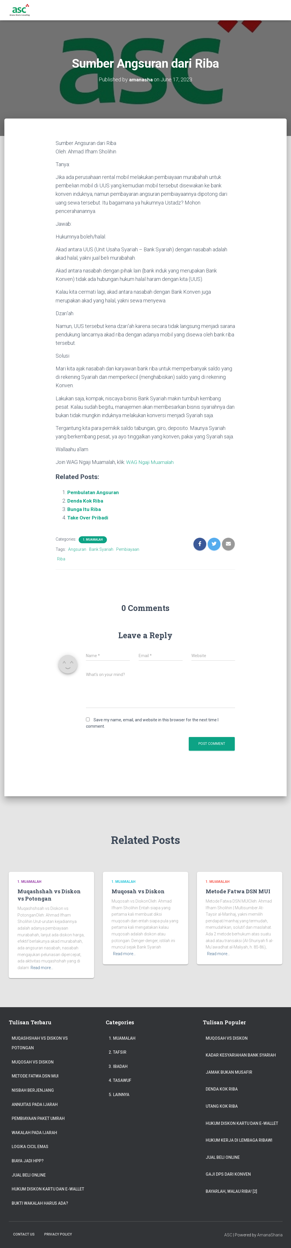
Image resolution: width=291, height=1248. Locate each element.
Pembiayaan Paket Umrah (38, 1118)
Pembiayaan (127, 549)
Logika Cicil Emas (30, 1146)
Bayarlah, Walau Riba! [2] (231, 1191)
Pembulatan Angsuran (93, 492)
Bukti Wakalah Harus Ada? (40, 1203)
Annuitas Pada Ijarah (35, 1104)
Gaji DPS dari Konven (228, 1174)
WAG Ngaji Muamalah (150, 462)
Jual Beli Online (29, 1175)
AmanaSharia (270, 1235)
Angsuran (77, 549)
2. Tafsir (117, 1052)
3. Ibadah (118, 1066)
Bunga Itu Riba (84, 509)
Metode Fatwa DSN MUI (238, 891)
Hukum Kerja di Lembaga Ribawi (239, 1140)
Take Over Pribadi (88, 517)
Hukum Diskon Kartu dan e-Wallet (48, 1189)
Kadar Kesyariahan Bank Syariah (241, 1055)
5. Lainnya (119, 1094)
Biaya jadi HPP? (28, 1161)
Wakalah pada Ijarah (34, 1132)
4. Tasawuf (120, 1080)
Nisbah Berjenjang (33, 1090)
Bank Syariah (101, 549)
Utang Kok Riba (222, 1106)
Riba (61, 559)
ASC (228, 1235)
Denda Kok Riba (86, 501)
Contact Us (24, 1234)
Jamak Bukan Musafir (229, 1072)
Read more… (42, 967)
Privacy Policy (58, 1234)
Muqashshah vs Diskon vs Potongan (49, 895)
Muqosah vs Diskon (138, 891)
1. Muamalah (93, 539)
